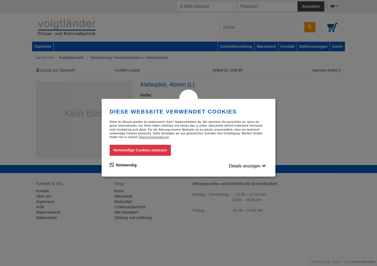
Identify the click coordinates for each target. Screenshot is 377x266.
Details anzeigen (244, 166)
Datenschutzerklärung (154, 137)
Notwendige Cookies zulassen (140, 150)
